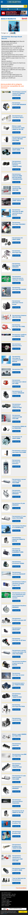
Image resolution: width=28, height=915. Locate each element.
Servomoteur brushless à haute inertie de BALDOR (19, 663)
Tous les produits (21, 888)
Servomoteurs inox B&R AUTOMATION (19, 755)
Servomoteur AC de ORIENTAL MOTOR (18, 811)
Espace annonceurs (6, 904)
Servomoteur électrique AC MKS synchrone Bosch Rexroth (17, 212)
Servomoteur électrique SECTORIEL (18, 325)
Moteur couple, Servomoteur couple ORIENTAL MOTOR (18, 127)
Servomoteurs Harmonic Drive (17, 344)
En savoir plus (16, 98)
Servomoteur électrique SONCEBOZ (18, 223)
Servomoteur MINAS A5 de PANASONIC (19, 427)
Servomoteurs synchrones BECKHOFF (18, 573)
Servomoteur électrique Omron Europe (17, 302)
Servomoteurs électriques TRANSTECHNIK (17, 765)
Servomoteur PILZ (17, 369)
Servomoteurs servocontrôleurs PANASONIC (17, 801)
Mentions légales (5, 903)
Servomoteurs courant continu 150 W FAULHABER (19, 480)
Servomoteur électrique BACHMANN (19, 288)
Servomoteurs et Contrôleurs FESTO (17, 116)
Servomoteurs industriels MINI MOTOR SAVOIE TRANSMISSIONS (17, 176)
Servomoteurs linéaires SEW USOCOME (19, 316)
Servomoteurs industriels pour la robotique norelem (18, 278)
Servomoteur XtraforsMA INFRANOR (19, 103)
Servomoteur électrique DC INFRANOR (16, 265)
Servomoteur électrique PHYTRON (18, 705)
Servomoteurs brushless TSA (16, 822)
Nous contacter (5, 905)
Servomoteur (5, 86)
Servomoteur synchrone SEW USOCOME (16, 188)
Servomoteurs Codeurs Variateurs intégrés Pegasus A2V (19, 583)
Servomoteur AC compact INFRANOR (18, 392)
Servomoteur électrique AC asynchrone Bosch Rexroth (17, 359)
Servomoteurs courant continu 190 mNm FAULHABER (19, 138)
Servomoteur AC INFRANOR (17, 787)
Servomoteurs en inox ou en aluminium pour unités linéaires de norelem (18, 595)
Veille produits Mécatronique (8, 895)
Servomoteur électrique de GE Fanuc (19, 639)
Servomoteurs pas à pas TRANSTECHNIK (18, 684)
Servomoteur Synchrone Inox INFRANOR (16, 492)
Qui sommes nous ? (6, 893)
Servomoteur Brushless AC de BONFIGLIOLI (19, 526)
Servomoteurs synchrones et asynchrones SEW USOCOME (17, 858)
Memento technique (6, 897)
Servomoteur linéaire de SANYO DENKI (18, 869)
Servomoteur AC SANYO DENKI (17, 437)
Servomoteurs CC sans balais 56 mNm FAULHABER (19, 777)
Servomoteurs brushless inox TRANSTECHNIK (17, 846)
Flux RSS (14, 894)
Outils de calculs (5, 900)
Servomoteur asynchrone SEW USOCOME (17, 416)
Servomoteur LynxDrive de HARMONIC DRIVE (19, 335)
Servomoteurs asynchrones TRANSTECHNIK (17, 405)
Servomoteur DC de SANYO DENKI (18, 149)
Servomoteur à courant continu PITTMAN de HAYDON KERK (19, 93)
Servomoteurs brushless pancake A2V (19, 619)
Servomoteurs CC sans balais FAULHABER (19, 517)
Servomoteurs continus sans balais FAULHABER (19, 451)
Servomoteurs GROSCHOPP (16, 629)
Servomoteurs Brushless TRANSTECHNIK (17, 695)
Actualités (3, 898)
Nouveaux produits (6, 894)
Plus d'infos (5, 913)
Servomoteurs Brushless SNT (16, 832)
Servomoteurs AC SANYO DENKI (17, 238)
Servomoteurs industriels (16, 744)
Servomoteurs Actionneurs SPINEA (18, 562)
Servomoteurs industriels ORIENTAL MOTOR (18, 539)
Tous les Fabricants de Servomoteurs (19, 879)
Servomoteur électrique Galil (17, 251)
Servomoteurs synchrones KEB (16, 719)
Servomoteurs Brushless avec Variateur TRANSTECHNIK (17, 164)
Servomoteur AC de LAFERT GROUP (18, 199)
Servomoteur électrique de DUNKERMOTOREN (17, 550)
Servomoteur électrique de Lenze (18, 674)
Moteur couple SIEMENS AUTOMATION (19, 735)
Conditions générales (6, 901)
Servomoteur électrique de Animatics (16, 461)
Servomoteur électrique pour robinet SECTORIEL (19, 381)
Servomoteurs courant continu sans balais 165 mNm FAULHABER (19, 652)
